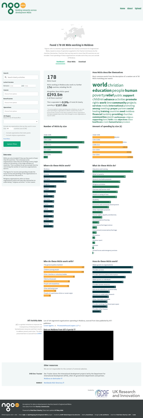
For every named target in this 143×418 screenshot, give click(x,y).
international (116, 105)
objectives (122, 119)
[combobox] (20, 94)
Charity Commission (42, 406)
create (106, 122)
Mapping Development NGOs (39, 415)
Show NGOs (71, 62)
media (105, 105)
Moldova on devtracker (52, 379)
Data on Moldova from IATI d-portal (59, 329)
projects (131, 102)
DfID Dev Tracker (35, 374)
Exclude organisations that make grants (16, 133)
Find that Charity (36, 410)
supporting (97, 119)
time (109, 102)
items (105, 119)
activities (120, 99)
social (130, 108)
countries (114, 111)
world (99, 84)
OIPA (38, 334)
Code (134, 415)
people (118, 90)
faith (110, 119)
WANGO (39, 383)
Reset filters (6, 139)
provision (126, 122)
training (105, 111)
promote (131, 99)
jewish (110, 117)
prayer (114, 108)
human (131, 90)
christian (115, 85)
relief (109, 95)
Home (122, 8)
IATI (130, 415)
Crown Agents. (49, 326)
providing (117, 114)
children (98, 99)
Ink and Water (104, 415)
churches (127, 114)
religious (129, 117)
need (122, 111)
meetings (105, 108)
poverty (98, 95)
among (96, 108)
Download (82, 62)
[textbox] (12, 94)
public (118, 95)
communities (99, 117)
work (103, 102)
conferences (119, 117)
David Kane (89, 415)
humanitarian (115, 122)
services (96, 105)
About (130, 8)
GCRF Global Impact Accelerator (70, 415)
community (119, 102)
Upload (138, 8)
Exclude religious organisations (14, 135)
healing (96, 111)
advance (109, 99)
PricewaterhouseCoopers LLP (68, 326)
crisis (115, 119)
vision (130, 119)
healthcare (97, 122)
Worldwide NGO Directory (53, 383)
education (102, 90)
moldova (129, 111)
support (128, 95)
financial (97, 114)
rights (95, 102)
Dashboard (60, 62)
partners (122, 108)
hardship (107, 114)
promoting (129, 105)
